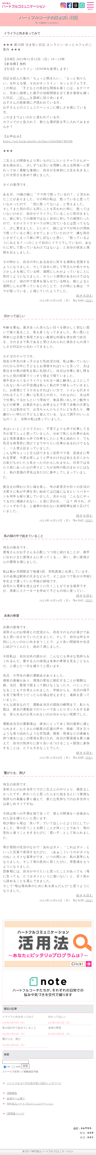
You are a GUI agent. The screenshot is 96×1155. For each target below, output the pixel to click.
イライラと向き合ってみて (18, 1016)
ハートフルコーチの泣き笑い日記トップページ (34, 1083)
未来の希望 (54, 1027)
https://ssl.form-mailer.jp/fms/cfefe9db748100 (38, 141)
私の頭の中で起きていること (19, 1027)
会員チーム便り (16, 1098)
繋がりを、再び (11, 1038)
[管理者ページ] (15, 1113)
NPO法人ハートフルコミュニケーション (30, 1103)
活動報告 (12, 1093)
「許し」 (23, 97)
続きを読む (84, 295)
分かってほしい (57, 1016)
